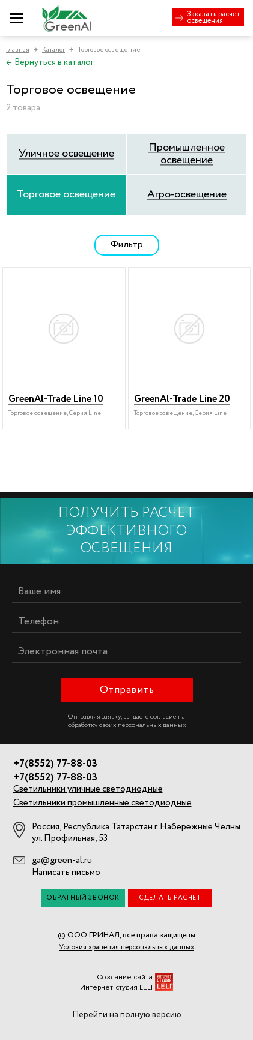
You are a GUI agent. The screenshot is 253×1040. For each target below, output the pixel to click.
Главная (17, 50)
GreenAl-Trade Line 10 (55, 399)
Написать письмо (66, 873)
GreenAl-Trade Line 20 (182, 399)
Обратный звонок (83, 898)
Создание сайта (125, 977)
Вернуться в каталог (50, 62)
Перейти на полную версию (126, 1015)
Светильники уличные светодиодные (88, 789)
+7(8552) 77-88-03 (55, 764)
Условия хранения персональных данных (126, 947)
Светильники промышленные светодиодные (102, 803)
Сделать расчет (170, 898)
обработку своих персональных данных (127, 725)
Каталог (53, 50)
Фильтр (127, 244)
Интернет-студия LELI (116, 987)
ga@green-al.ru (62, 860)
